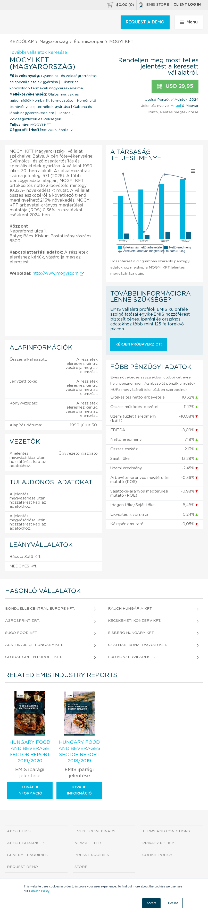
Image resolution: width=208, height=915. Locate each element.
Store (80, 867)
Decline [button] (173, 903)
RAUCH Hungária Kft (130, 608)
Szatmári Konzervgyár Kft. (137, 645)
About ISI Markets (26, 843)
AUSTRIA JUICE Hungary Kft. (34, 645)
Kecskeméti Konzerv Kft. (134, 621)
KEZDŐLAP (22, 42)
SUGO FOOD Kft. (21, 633)
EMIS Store (154, 5)
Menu (189, 22)
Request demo (22, 867)
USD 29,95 (175, 86)
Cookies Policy (39, 891)
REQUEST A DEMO (145, 22)
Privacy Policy (158, 843)
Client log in (187, 4)
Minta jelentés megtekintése (173, 112)
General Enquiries (27, 855)
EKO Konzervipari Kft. (131, 657)
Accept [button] (151, 903)
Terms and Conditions (166, 831)
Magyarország (53, 42)
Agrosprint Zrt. (22, 621)
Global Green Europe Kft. (33, 657)
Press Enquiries (91, 855)
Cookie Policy (157, 855)
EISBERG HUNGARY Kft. (131, 633)
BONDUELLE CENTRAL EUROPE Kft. (40, 608)
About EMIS (19, 831)
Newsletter (87, 843)
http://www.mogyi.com (58, 273)
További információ (30, 790)
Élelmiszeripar (89, 42)
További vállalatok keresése (38, 52)
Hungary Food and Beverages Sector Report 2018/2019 (79, 751)
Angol (176, 106)
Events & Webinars (94, 831)
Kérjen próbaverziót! (138, 344)
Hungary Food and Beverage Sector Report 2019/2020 (30, 751)
